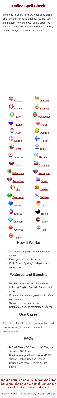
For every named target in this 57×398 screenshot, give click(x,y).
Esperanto (18, 197)
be (25, 383)
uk (11, 383)
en (2, 379)
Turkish (18, 237)
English (18, 100)
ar (36, 387)
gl (8, 387)
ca (48, 383)
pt (23, 379)
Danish (18, 141)
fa (45, 387)
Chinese (18, 229)
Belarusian (18, 173)
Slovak (18, 165)
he (2, 383)
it (19, 379)
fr (11, 379)
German (44, 100)
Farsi (44, 229)
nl (36, 379)
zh (40, 387)
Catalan (44, 189)
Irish (18, 189)
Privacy (32, 393)
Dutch (18, 133)
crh (30, 387)
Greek (44, 181)
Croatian (18, 157)
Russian (18, 124)
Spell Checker (9, 393)
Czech (18, 149)
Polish (44, 124)
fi (49, 379)
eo (53, 383)
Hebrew (44, 149)
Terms (22, 393)
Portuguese (44, 116)
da (45, 379)
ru (28, 379)
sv (40, 379)
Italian (18, 116)
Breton (44, 213)
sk (16, 383)
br (26, 387)
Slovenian (44, 165)
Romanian (18, 181)
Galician (44, 197)
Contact (51, 393)
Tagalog (18, 213)
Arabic (44, 221)
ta (18, 387)
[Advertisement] (28, 64)
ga (43, 383)
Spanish (44, 108)
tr (49, 387)
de (7, 379)
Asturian (18, 205)
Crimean (17, 221)
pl (32, 379)
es (15, 379)
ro (35, 383)
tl (21, 387)
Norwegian (44, 173)
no (30, 383)
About (41, 393)
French (18, 108)
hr (7, 383)
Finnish (44, 141)
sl (21, 383)
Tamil (44, 205)
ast (13, 387)
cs (53, 379)
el (39, 383)
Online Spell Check (28, 6)
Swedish (44, 133)
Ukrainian (44, 157)
